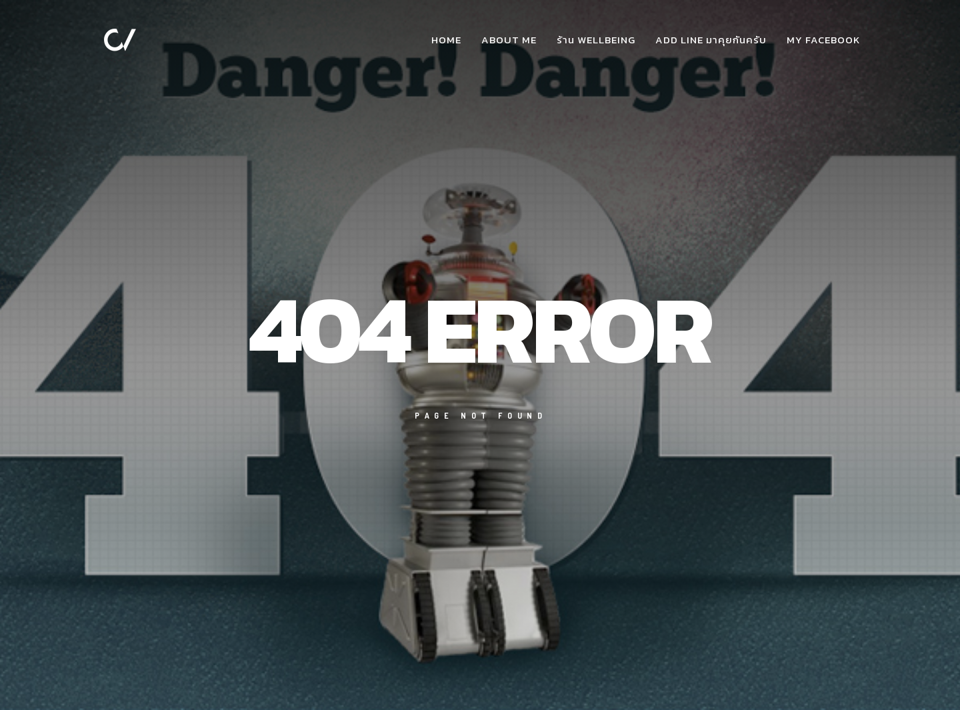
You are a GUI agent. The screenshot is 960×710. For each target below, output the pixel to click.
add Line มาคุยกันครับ (711, 39)
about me (509, 39)
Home (446, 39)
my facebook (823, 39)
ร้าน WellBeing (596, 39)
